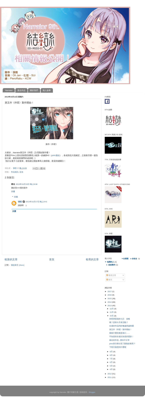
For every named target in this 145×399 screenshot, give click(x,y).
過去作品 (21, 90)
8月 (111, 355)
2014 (110, 302)
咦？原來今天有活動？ (118, 322)
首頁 (51, 259)
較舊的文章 (92, 259)
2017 (110, 291)
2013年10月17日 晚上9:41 (36, 202)
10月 (112, 316)
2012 (110, 374)
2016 (110, 295)
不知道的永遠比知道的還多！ (121, 337)
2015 (110, 299)
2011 (110, 377)
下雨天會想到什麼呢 (117, 347)
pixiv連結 (56, 155)
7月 (111, 359)
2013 (110, 306)
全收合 (134, 259)
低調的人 (110, 262)
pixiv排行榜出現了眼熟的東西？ (122, 344)
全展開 (125, 259)
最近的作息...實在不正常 (119, 340)
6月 (111, 362)
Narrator (9, 90)
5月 (111, 366)
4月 (111, 369)
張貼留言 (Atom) (17, 265)
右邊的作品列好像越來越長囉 (121, 326)
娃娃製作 (112, 265)
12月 (112, 309)
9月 (111, 352)
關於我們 (34, 90)
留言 (109, 280)
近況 (21, 172)
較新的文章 (11, 259)
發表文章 (111, 275)
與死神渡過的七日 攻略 (119, 319)
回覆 (13, 191)
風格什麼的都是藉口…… (119, 333)
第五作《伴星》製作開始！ (120, 330)
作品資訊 (15, 172)
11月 (112, 312)
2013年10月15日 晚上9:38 (26, 184)
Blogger (92, 392)
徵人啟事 (47, 90)
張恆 (20, 202)
